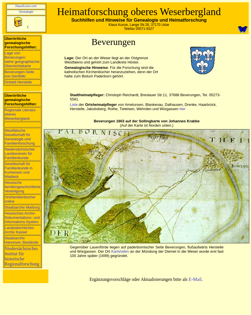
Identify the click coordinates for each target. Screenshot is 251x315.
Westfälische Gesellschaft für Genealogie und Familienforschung (20, 136)
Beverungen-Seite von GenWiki (19, 74)
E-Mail (195, 279)
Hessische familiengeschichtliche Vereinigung (22, 186)
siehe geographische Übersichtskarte (22, 63)
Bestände (30, 242)
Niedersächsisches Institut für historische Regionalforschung (22, 256)
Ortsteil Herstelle (18, 82)
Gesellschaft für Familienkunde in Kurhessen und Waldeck (18, 170)
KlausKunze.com (26, 6)
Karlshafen (120, 251)
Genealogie (26, 11)
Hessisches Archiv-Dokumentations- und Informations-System (22, 217)
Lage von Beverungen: (15, 55)
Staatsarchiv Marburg (22, 207)
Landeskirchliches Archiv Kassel (19, 230)
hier (182, 109)
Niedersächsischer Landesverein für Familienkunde (20, 153)
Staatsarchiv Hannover (15, 240)
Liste (73, 104)
